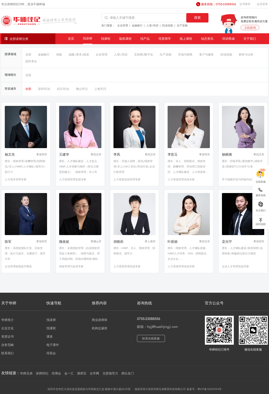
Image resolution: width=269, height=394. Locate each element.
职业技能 (167, 25)
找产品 (145, 38)
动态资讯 (207, 38)
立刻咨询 (250, 28)
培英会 (51, 353)
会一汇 (69, 373)
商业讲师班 (99, 320)
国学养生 (31, 61)
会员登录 (262, 4)
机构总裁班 (99, 328)
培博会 (56, 373)
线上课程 (186, 38)
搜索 (197, 17)
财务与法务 (246, 54)
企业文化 (7, 328)
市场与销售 (185, 54)
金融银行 (137, 25)
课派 (49, 336)
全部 (28, 54)
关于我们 (249, 38)
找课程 (105, 38)
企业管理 (122, 25)
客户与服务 (206, 54)
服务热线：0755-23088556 (218, 4)
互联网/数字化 (143, 54)
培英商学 (164, 38)
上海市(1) (100, 89)
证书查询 (244, 4)
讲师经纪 (42, 373)
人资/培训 (152, 25)
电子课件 (52, 345)
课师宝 (81, 373)
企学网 (94, 373)
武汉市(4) (63, 89)
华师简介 (7, 320)
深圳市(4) (44, 89)
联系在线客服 (151, 338)
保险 (59, 54)
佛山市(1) (82, 89)
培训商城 (228, 38)
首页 (71, 38)
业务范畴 (7, 345)
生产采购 (182, 25)
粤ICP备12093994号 (209, 389)
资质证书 (7, 336)
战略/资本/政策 (79, 54)
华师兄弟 (26, 373)
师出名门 (127, 373)
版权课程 (125, 38)
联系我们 (7, 353)
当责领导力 (110, 373)
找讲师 (87, 38)
